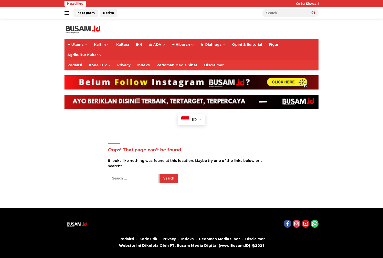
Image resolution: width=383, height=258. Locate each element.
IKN (139, 44)
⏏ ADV (155, 44)
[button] (314, 13)
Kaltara (122, 44)
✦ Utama (75, 44)
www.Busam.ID (234, 245)
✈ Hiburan (181, 44)
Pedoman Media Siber (177, 65)
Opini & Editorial (247, 44)
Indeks (143, 65)
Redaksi (74, 65)
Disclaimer (214, 65)
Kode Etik (98, 65)
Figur (273, 44)
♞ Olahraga (211, 44)
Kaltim (100, 44)
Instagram (85, 13)
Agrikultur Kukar (82, 55)
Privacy (123, 65)
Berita (108, 13)
